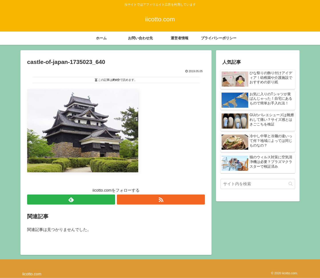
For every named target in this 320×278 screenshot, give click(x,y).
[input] (257, 184)
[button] (290, 183)
